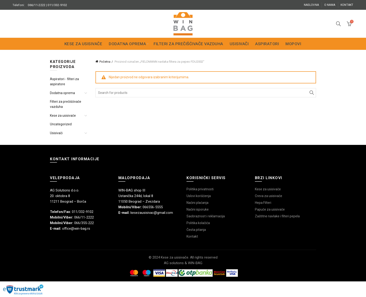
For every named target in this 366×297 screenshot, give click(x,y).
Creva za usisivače (268, 196)
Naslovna (311, 5)
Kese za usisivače (83, 43)
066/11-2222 (36, 5)
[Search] (338, 23)
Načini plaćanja (197, 203)
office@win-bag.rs (76, 228)
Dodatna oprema (127, 43)
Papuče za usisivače (270, 209)
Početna (104, 61)
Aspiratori (267, 43)
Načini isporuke (198, 209)
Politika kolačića (198, 223)
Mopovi (293, 43)
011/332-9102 (57, 5)
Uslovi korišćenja (199, 196)
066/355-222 (84, 223)
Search (311, 92)
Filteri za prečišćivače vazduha (188, 43)
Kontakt (347, 5)
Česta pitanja (196, 230)
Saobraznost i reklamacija (206, 216)
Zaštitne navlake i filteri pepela (277, 216)
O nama (329, 5)
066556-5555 (153, 207)
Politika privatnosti (200, 189)
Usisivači (239, 43)
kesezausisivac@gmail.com (151, 213)
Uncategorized (61, 124)
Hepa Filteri (263, 203)
